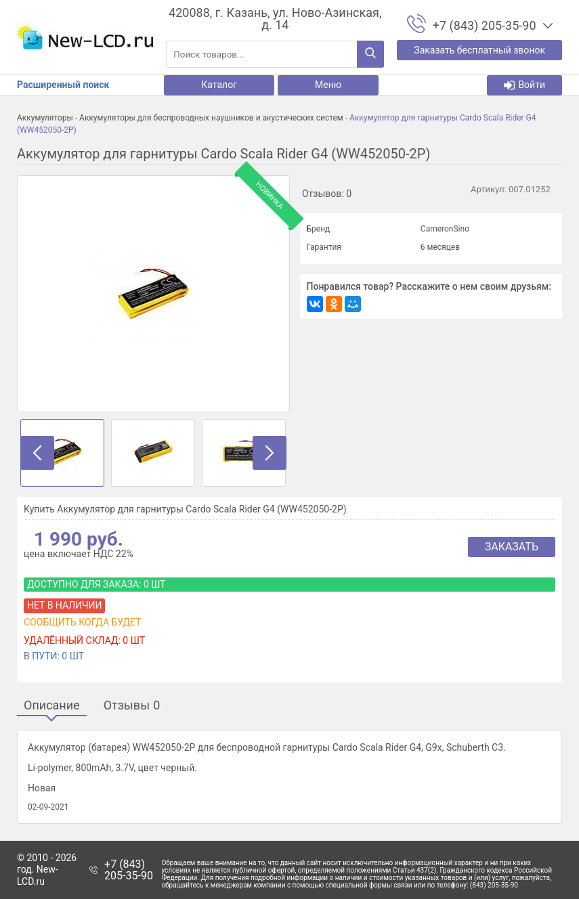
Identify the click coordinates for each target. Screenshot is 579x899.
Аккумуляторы (45, 118)
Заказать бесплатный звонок (479, 50)
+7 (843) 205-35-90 (128, 870)
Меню (328, 84)
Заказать (511, 546)
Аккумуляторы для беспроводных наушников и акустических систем (211, 118)
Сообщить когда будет (82, 622)
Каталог (219, 84)
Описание (52, 705)
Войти (524, 85)
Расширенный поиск (63, 84)
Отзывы (132, 705)
